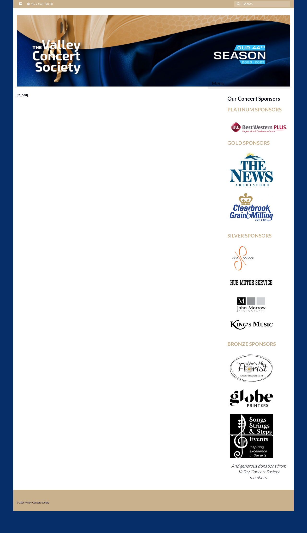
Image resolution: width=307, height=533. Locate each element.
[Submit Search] (238, 4)
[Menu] (249, 83)
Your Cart (40, 4)
